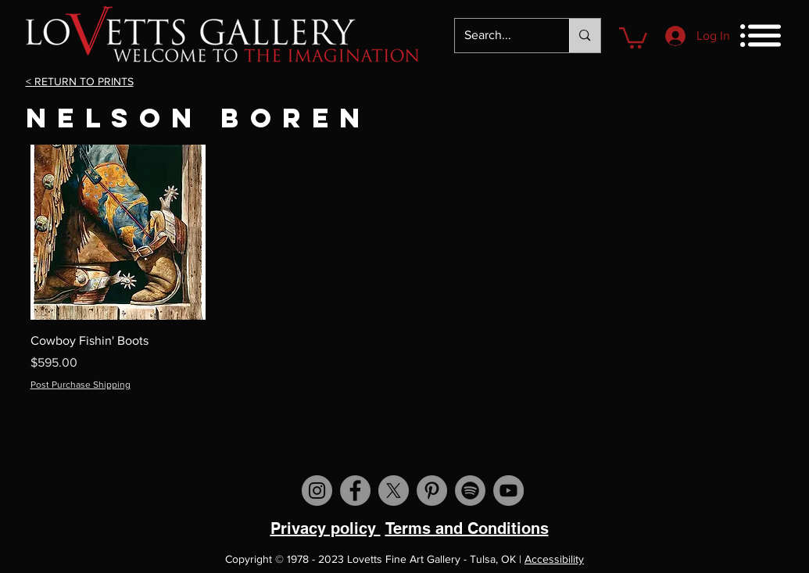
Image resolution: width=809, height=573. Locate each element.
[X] (393, 490)
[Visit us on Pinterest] (432, 490)
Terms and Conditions (467, 528)
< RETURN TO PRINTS (80, 81)
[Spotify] (470, 490)
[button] (633, 36)
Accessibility (554, 559)
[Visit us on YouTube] (508, 490)
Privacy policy (325, 528)
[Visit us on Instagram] (317, 490)
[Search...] (500, 35)
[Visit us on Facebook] (355, 490)
